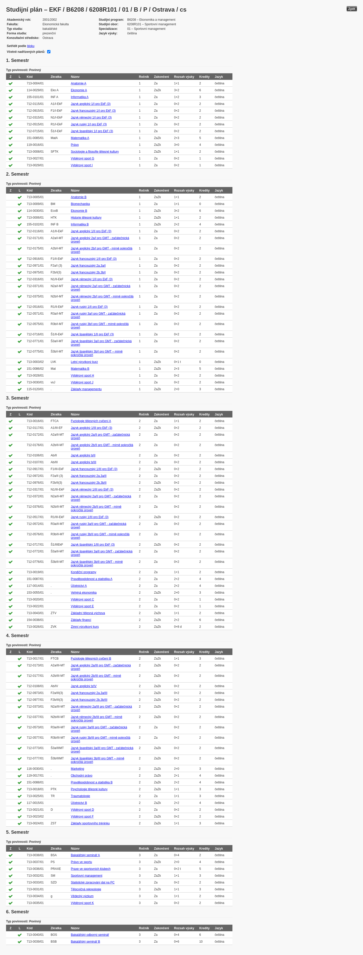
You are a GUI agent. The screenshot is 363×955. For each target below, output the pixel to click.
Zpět (351, 9)
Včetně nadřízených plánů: (26, 52)
